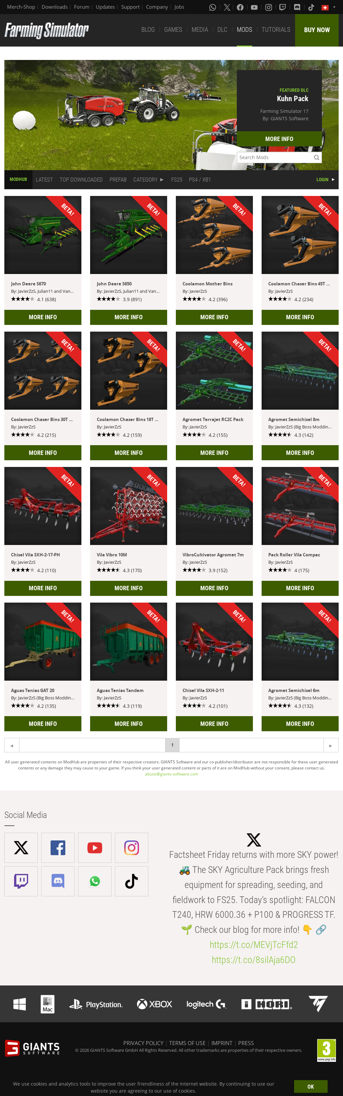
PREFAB (118, 179)
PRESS (246, 1043)
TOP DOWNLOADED (81, 179)
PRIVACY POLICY (143, 1043)
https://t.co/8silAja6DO (254, 959)
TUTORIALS (276, 29)
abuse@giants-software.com (171, 774)
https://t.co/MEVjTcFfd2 (254, 944)
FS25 (176, 179)
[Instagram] (269, 7)
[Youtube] (255, 7)
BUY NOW (317, 30)
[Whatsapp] (213, 7)
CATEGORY (145, 179)
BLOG (148, 29)
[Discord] (298, 7)
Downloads (55, 6)
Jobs (179, 6)
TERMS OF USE (187, 1043)
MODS (244, 29)
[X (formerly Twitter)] (227, 7)
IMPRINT (221, 1043)
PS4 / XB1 (200, 179)
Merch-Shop (21, 6)
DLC (222, 29)
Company (157, 6)
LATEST (44, 179)
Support (130, 6)
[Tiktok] (312, 7)
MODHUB (18, 179)
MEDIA (200, 29)
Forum (81, 6)
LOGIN (323, 179)
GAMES (173, 29)
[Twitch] (283, 7)
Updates (105, 6)
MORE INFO (279, 138)
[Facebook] (241, 7)
